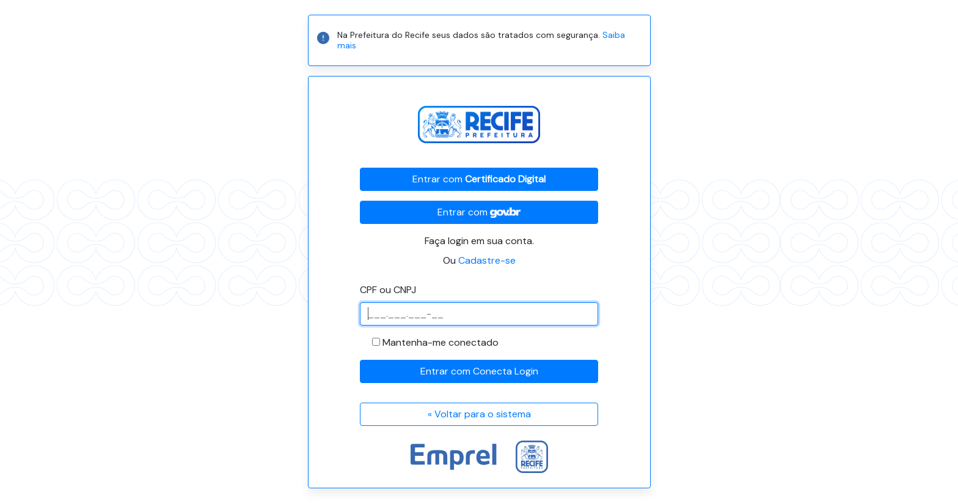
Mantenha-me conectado (440, 342)
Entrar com (479, 179)
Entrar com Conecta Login (479, 371)
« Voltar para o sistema (479, 414)
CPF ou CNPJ (388, 289)
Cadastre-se (487, 260)
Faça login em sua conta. (479, 240)
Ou (479, 260)
